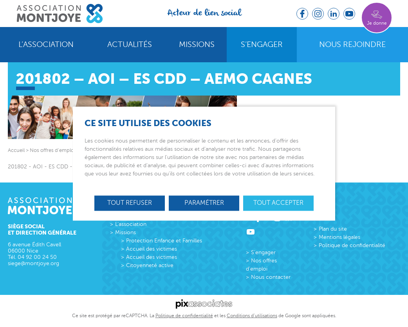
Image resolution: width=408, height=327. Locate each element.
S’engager (262, 45)
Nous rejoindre (352, 45)
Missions (197, 45)
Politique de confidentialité (352, 245)
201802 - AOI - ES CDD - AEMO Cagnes (59, 167)
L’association (46, 45)
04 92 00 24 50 (37, 257)
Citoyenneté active (149, 265)
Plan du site (333, 229)
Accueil (16, 150)
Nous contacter (271, 277)
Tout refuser (129, 202)
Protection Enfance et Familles (164, 241)
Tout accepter (278, 202)
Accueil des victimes (151, 249)
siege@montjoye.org (33, 263)
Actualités (129, 45)
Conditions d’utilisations (252, 315)
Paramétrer (204, 202)
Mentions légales (339, 237)
